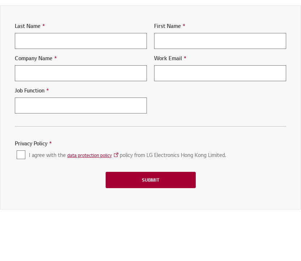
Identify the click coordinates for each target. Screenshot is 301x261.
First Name (169, 26)
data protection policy (89, 155)
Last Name (30, 26)
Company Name (36, 58)
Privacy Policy (33, 143)
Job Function (32, 90)
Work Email (170, 58)
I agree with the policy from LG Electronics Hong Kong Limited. (127, 155)
